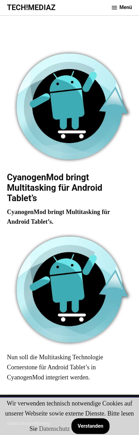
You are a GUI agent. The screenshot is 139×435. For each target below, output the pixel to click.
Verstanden (90, 426)
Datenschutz (54, 428)
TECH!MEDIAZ (31, 7)
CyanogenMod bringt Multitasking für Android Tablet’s (54, 187)
